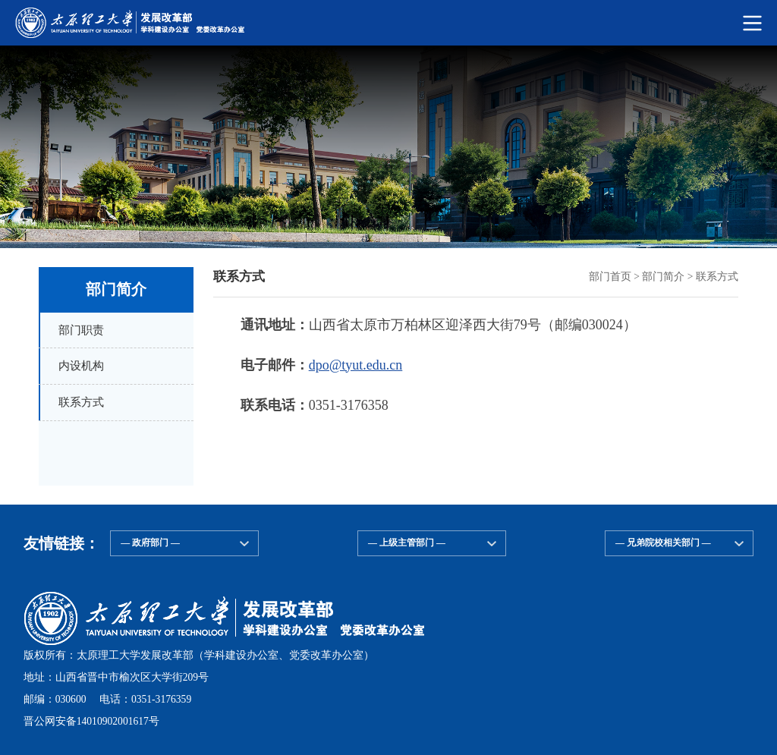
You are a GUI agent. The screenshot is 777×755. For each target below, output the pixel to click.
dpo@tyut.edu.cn (356, 365)
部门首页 (610, 276)
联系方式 (717, 276)
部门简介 (663, 276)
